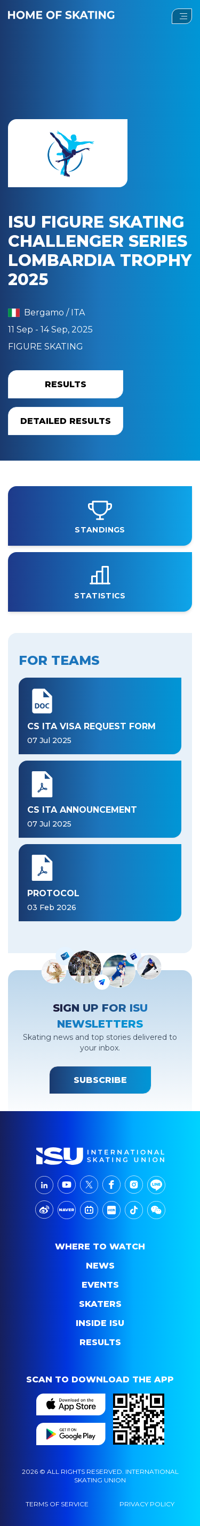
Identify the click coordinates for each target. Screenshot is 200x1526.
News (100, 1266)
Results (100, 1342)
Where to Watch (100, 1246)
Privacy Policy (146, 1504)
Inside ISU (100, 1323)
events (100, 1285)
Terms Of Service (57, 1504)
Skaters (100, 1304)
